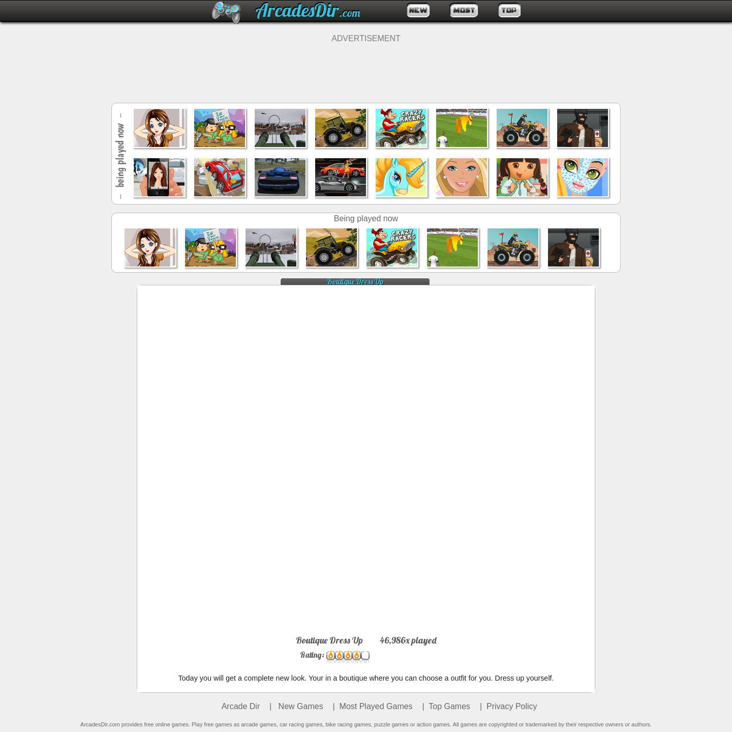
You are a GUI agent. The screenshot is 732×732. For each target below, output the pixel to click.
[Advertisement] (366, 66)
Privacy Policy (511, 706)
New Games (299, 706)
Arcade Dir (241, 706)
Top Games (449, 706)
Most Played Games (376, 706)
